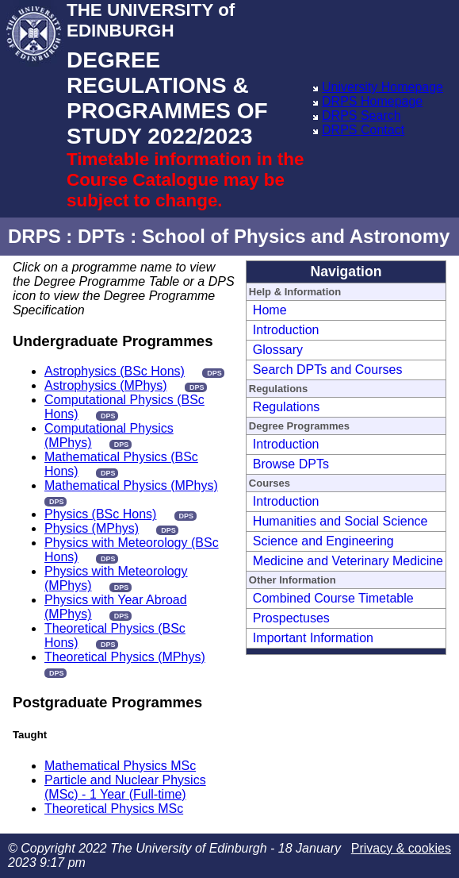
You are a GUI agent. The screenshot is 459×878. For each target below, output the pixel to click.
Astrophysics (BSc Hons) (114, 371)
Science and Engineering (323, 541)
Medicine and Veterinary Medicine (348, 561)
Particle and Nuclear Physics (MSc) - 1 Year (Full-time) (125, 787)
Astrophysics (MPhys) (105, 385)
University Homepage (382, 87)
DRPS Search (361, 115)
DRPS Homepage (372, 101)
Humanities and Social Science (340, 521)
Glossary (278, 349)
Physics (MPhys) (91, 528)
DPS (214, 373)
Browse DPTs (291, 464)
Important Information (313, 638)
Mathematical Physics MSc (120, 765)
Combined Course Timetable (333, 598)
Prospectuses (291, 618)
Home (270, 310)
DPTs (101, 236)
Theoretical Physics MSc (113, 808)
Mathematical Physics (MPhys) (131, 485)
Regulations (286, 407)
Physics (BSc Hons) (100, 514)
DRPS (34, 236)
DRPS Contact (363, 130)
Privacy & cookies (401, 848)
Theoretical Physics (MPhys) (124, 657)
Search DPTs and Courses (328, 369)
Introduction (286, 330)
